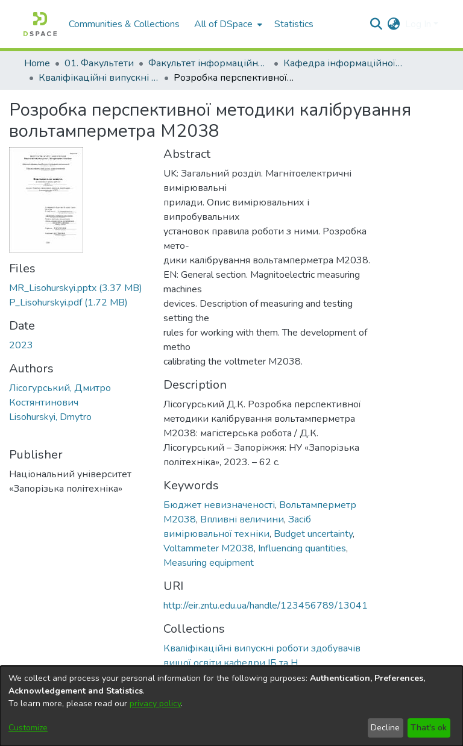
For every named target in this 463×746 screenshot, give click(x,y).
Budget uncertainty (313, 534)
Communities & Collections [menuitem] (124, 24)
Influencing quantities (302, 548)
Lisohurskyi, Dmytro (50, 417)
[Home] (40, 24)
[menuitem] (227, 24)
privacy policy (155, 703)
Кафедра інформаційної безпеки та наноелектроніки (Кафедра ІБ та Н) (343, 63)
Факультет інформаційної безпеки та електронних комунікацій (208, 63)
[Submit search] (376, 24)
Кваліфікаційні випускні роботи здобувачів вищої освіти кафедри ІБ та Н (99, 77)
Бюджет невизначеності (219, 505)
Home (37, 63)
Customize (28, 727)
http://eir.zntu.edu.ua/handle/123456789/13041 (265, 605)
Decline (385, 727)
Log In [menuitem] (418, 24)
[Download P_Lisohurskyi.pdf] (68, 302)
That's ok (429, 727)
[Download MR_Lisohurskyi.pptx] (75, 288)
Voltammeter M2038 (208, 548)
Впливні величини (242, 519)
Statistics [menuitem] (293, 24)
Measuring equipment (208, 562)
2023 (21, 345)
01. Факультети (99, 63)
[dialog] (231, 706)
